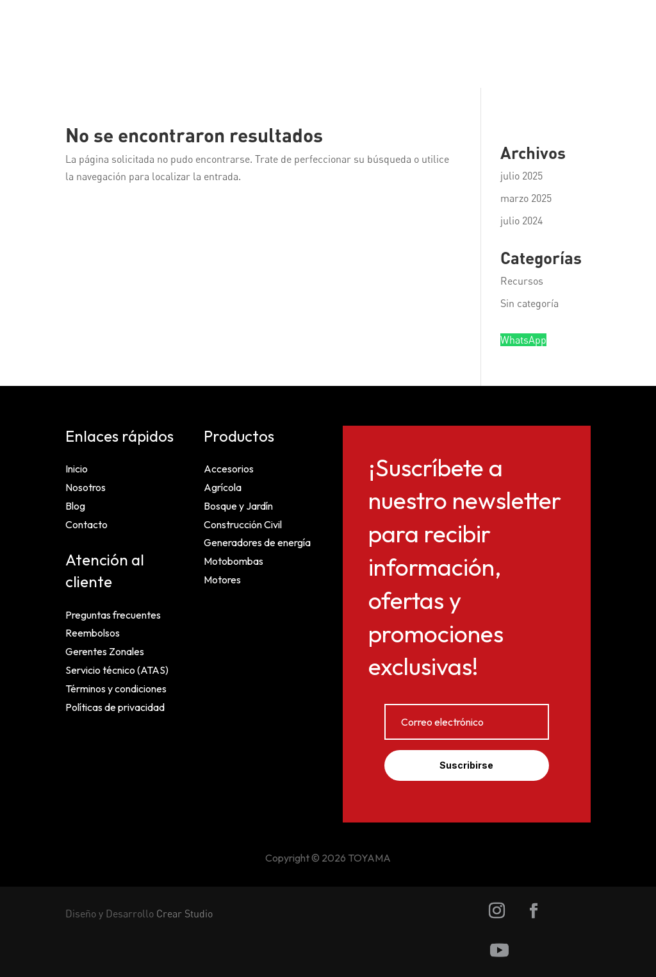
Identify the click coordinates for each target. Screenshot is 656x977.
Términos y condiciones (116, 688)
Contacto (86, 524)
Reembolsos (92, 632)
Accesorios (229, 468)
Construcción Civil (243, 524)
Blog (75, 505)
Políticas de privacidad (115, 707)
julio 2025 (521, 175)
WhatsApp (523, 339)
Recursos (521, 280)
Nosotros (85, 487)
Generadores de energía (257, 542)
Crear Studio (184, 913)
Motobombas (233, 561)
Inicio (76, 468)
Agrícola (223, 487)
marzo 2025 (526, 198)
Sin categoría (529, 303)
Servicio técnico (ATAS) (116, 670)
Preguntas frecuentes (113, 614)
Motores (222, 579)
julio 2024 (521, 220)
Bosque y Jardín (238, 505)
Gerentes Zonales (104, 651)
